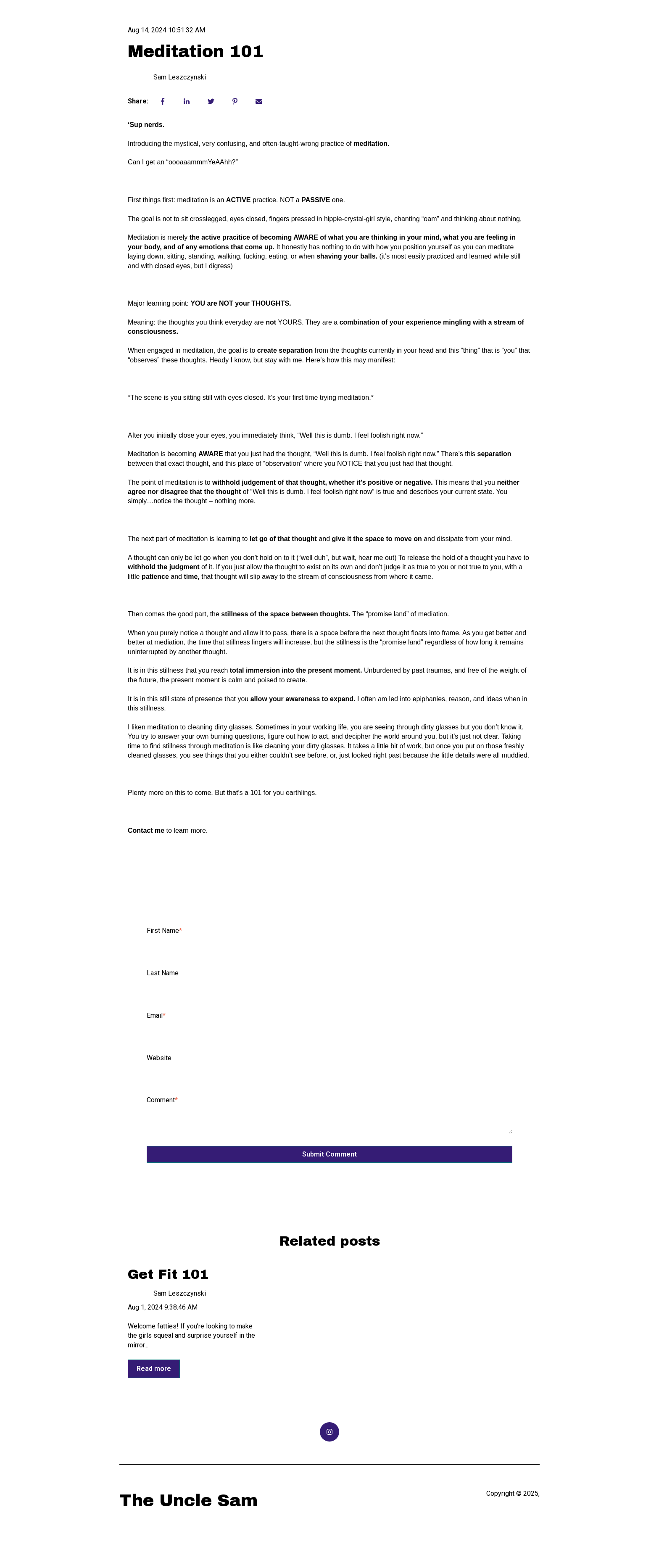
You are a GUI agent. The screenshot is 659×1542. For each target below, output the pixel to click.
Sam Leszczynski (179, 77)
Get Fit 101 (168, 1274)
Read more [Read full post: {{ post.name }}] (154, 1369)
